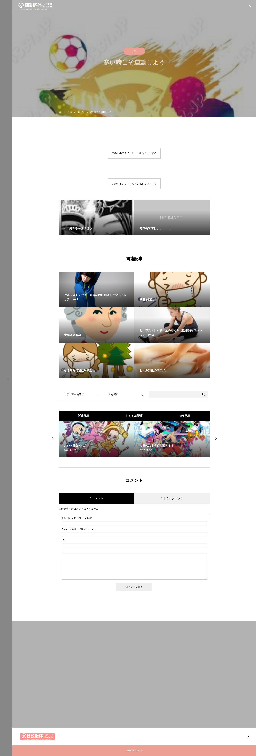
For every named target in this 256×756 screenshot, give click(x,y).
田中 (134, 51)
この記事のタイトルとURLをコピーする (134, 153)
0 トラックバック (172, 498)
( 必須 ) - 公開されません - (78, 529)
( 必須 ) (77, 518)
